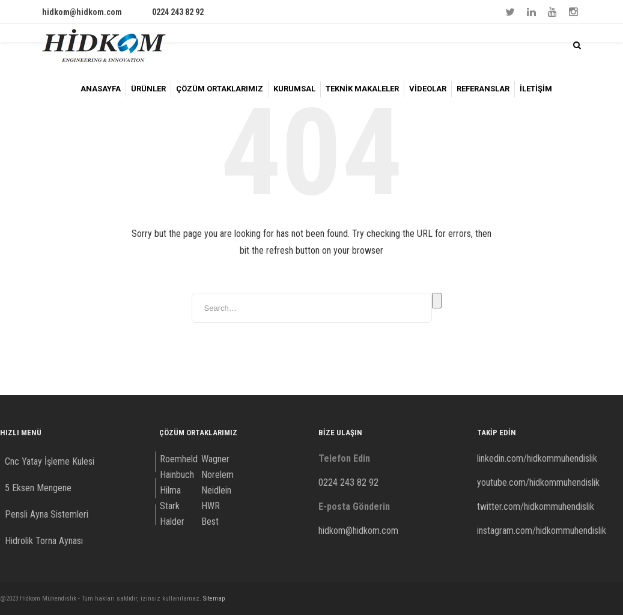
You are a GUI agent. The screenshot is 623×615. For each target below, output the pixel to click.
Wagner (215, 459)
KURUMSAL (294, 88)
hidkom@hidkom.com (82, 12)
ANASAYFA (101, 88)
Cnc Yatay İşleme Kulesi (49, 461)
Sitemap (214, 598)
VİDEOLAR (427, 88)
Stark (170, 506)
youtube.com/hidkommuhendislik (538, 482)
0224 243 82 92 (178, 12)
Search (437, 300)
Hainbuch (177, 474)
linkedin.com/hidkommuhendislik (537, 458)
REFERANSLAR (483, 88)
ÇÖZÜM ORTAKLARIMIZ (219, 88)
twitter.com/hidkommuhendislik (535, 506)
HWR (210, 506)
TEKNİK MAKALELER (362, 88)
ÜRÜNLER (148, 88)
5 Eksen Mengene (38, 488)
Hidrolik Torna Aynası (44, 540)
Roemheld (179, 459)
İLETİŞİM (536, 88)
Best (210, 521)
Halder (172, 521)
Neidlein (216, 490)
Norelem (217, 474)
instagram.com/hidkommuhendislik (541, 530)
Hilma (170, 490)
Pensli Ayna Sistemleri (46, 514)
